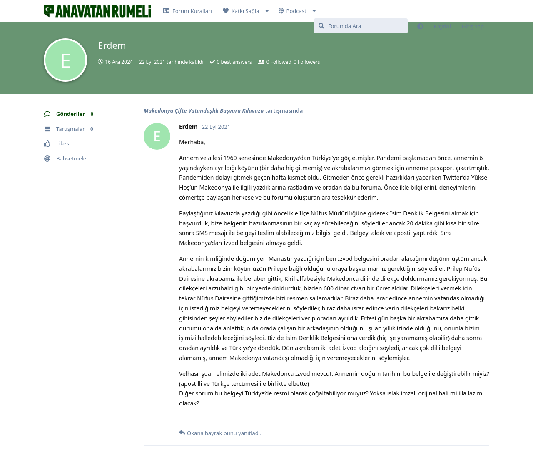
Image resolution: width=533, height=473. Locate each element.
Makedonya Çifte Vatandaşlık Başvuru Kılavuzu (204, 110)
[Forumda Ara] (361, 25)
